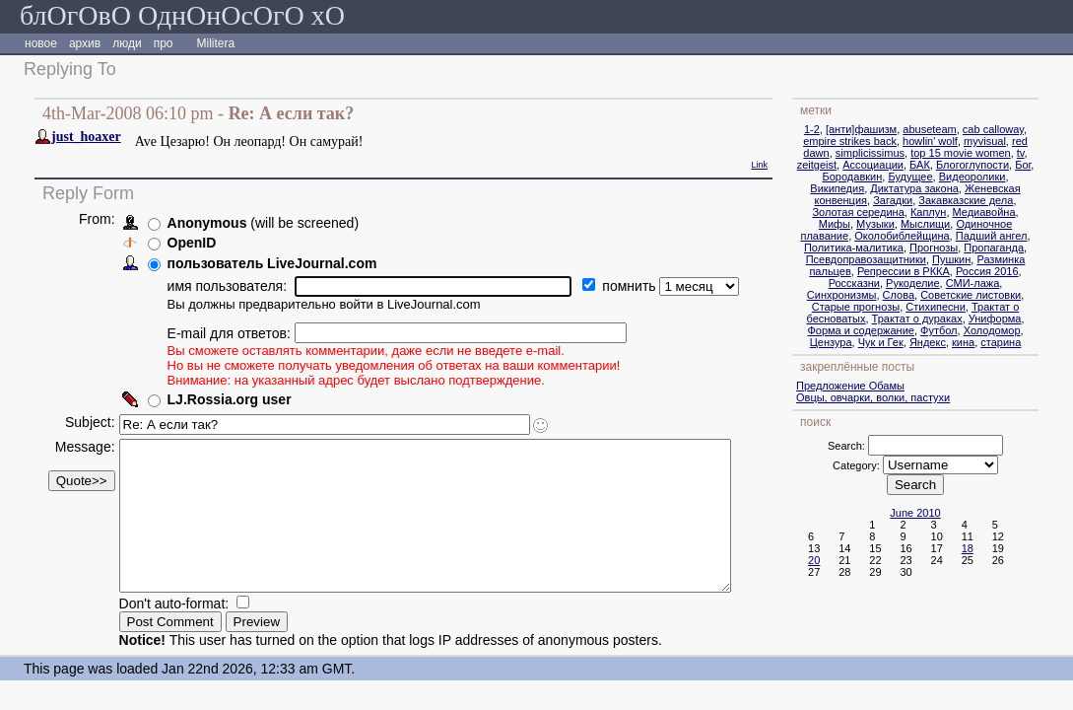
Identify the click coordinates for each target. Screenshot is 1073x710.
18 (1002, 548)
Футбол (973, 330)
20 (848, 560)
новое (41, 43)
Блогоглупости (1007, 165)
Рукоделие (947, 283)
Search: (881, 446)
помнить (630, 286)
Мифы (869, 224)
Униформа (1029, 318)
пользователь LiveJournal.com (271, 263)
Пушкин (986, 259)
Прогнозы (968, 247)
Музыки (910, 224)
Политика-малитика (888, 247)
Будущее (944, 176)
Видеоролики (1006, 176)
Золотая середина (892, 212)
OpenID (191, 242)
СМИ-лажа (1007, 283)
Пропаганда (1028, 247)
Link (793, 165)
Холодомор (1026, 330)
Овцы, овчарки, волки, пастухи (907, 397)
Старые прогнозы (890, 307)
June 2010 (949, 513)
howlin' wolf (964, 141)
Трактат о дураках (950, 318)
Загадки (927, 200)
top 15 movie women (995, 153)
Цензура (865, 342)
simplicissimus (904, 153)
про (163, 43)
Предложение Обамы (885, 385)
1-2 (846, 129)
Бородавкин (886, 176)
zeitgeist (851, 165)
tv (1055, 153)
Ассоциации (907, 165)
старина (1035, 342)
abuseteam (963, 129)
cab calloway (1027, 129)
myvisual (1019, 141)
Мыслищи (959, 224)
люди (126, 43)
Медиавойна (1017, 212)
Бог (1057, 165)
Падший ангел (1026, 236)
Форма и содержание (895, 330)
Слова (932, 295)
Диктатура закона (949, 188)
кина (997, 342)
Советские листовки (1005, 295)
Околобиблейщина (936, 236)
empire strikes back (884, 141)
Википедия (871, 188)
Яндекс (962, 342)
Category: (890, 465)
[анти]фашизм (895, 129)
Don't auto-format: (175, 633)
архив (85, 43)
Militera (216, 43)
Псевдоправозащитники (900, 259)
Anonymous (206, 223)
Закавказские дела (1000, 200)
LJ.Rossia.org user (229, 399)
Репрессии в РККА (938, 271)
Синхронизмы (876, 295)
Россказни (888, 283)
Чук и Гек (915, 342)
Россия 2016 (1021, 271)
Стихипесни (970, 307)
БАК (954, 165)
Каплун (962, 212)
